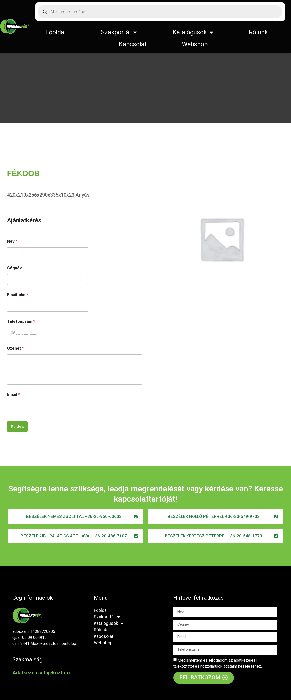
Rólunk (258, 32)
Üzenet (15, 348)
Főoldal (55, 32)
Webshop (195, 44)
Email (13, 394)
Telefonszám (21, 321)
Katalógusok (193, 32)
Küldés (17, 426)
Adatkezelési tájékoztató (41, 673)
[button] (75, 516)
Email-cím (17, 294)
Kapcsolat (132, 44)
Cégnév (14, 268)
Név (12, 241)
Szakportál (119, 32)
